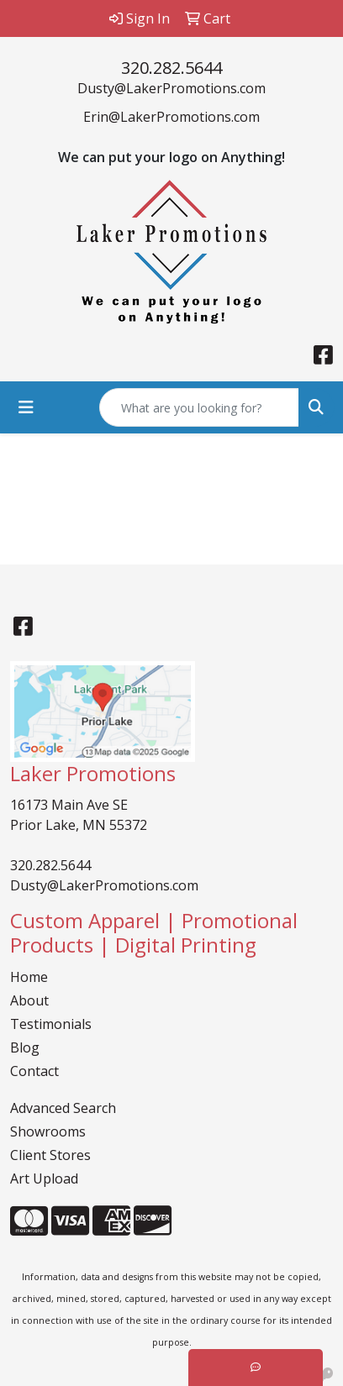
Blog (25, 1047)
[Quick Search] (199, 407)
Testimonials (51, 1024)
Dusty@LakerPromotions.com (171, 88)
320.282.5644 (171, 67)
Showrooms (48, 1131)
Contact (34, 1071)
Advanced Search (63, 1108)
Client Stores (50, 1155)
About (29, 1000)
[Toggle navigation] (26, 407)
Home (29, 977)
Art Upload (44, 1178)
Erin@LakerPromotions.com (171, 117)
